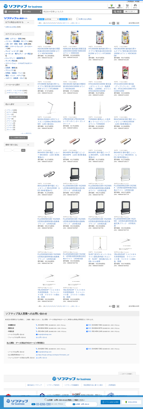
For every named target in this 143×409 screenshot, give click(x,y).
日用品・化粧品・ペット (15, 73)
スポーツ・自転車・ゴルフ (16, 78)
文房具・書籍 (11, 68)
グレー (10, 114)
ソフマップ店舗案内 (71, 385)
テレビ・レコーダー (14, 51)
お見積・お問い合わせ (81, 404)
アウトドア (10, 70)
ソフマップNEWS (53, 385)
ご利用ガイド (119, 7)
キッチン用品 (11, 61)
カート (127, 7)
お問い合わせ (42, 337)
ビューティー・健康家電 (15, 58)
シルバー (11, 116)
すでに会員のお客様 (111, 402)
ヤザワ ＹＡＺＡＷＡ (17, 90)
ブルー (10, 119)
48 (72, 23)
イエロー (11, 125)
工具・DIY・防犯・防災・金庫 (18, 44)
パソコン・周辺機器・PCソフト (18, 41)
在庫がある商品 (13, 27)
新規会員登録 (111, 7)
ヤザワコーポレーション (17, 93)
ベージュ (11, 123)
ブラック (12, 110)
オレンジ (11, 129)
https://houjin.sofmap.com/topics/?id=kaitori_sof (53, 355)
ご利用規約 (130, 1)
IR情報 (137, 1)
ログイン (135, 7)
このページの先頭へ (126, 374)
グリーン (11, 121)
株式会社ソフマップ (34, 385)
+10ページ (65, 23)
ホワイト (12, 112)
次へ (77, 23)
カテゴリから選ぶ (13, 12)
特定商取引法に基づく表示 (93, 385)
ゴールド (11, 127)
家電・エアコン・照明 (15, 39)
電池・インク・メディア (15, 75)
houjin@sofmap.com (45, 334)
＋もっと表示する (26, 133)
